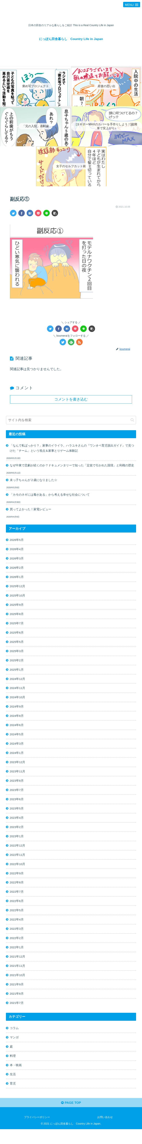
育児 (13, 1097)
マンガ (14, 1050)
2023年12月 (18, 769)
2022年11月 (18, 863)
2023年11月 (18, 778)
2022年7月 (17, 901)
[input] (71, 420)
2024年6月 (17, 731)
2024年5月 (17, 740)
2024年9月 (17, 712)
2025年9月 (17, 607)
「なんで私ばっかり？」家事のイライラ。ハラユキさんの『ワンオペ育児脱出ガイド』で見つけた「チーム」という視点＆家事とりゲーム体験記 (72, 448)
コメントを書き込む (71, 399)
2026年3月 (17, 560)
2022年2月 (17, 949)
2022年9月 (17, 882)
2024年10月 (18, 702)
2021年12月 (18, 968)
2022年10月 (18, 873)
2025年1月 (17, 674)
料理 (13, 1069)
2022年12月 (18, 854)
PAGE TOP (71, 1117)
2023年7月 (17, 797)
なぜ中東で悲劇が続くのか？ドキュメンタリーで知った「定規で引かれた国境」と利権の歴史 (72, 465)
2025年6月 (17, 636)
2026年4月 (17, 551)
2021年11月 (18, 977)
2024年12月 (18, 683)
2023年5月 (17, 816)
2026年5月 (17, 541)
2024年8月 (17, 721)
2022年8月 (17, 892)
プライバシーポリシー (37, 1132)
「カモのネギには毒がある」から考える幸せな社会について (50, 495)
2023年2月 (17, 835)
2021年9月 (17, 996)
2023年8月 (17, 787)
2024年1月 (17, 759)
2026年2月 (17, 569)
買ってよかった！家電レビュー (30, 510)
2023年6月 (17, 807)
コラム (14, 1040)
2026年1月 (17, 579)
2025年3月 (17, 655)
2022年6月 (17, 911)
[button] (132, 420)
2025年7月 (17, 626)
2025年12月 (18, 588)
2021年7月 (17, 1015)
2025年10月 (18, 598)
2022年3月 (17, 939)
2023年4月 (17, 825)
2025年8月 (17, 617)
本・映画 (16, 1078)
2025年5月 (17, 645)
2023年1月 (17, 844)
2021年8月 (17, 1006)
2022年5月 (17, 920)
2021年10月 (18, 987)
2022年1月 (17, 958)
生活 (13, 1088)
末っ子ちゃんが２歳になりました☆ (33, 480)
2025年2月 (17, 664)
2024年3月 (17, 750)
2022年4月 (17, 930)
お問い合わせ (105, 1132)
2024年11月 (18, 693)
